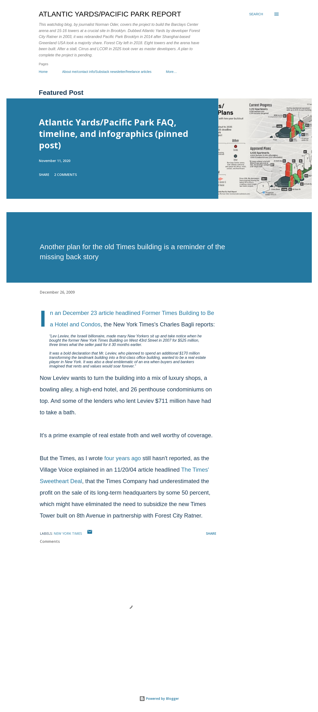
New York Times (68, 533)
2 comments (65, 174)
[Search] (256, 14)
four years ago (122, 458)
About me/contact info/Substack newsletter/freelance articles (106, 72)
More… (171, 72)
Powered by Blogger (159, 698)
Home (43, 72)
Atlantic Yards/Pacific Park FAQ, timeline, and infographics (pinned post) (113, 133)
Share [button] (44, 174)
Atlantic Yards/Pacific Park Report (110, 14)
